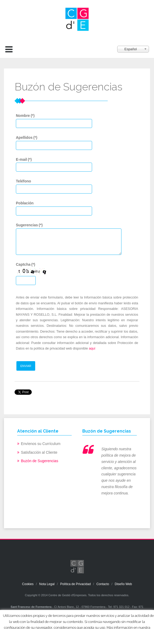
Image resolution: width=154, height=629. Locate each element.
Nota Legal (47, 584)
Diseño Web (123, 584)
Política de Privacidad (75, 584)
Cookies (27, 584)
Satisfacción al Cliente (39, 452)
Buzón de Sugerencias (39, 461)
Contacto (102, 584)
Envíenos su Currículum (40, 444)
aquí (92, 348)
